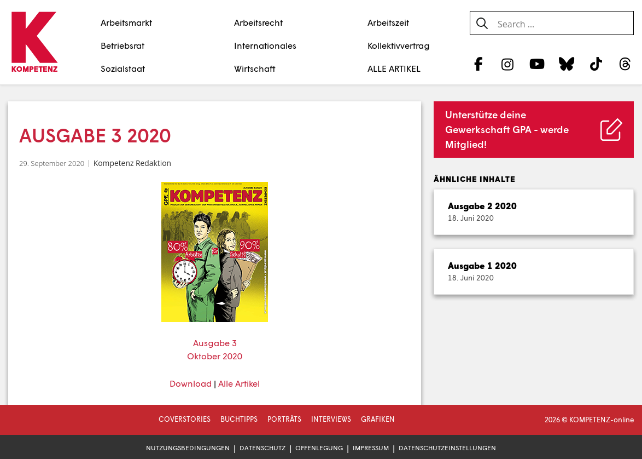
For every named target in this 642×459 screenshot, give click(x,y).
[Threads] (625, 63)
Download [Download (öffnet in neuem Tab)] (191, 383)
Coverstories (185, 419)
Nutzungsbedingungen (188, 448)
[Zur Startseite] (34, 42)
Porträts (284, 419)
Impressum (371, 448)
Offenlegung (319, 448)
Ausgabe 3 (215, 342)
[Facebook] (478, 63)
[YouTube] (537, 63)
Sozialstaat (123, 68)
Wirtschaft (255, 68)
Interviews (331, 419)
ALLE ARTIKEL (394, 68)
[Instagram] (507, 63)
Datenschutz (262, 448)
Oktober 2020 (214, 356)
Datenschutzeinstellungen (447, 448)
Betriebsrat (122, 45)
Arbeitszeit (388, 22)
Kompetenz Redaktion (132, 163)
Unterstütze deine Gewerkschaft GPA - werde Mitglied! (507, 129)
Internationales (265, 45)
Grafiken (378, 419)
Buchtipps (239, 419)
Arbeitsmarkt (126, 22)
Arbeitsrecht (258, 22)
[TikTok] (595, 63)
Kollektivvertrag (398, 45)
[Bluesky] (566, 63)
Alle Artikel (239, 383)
